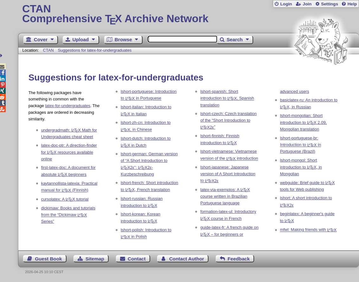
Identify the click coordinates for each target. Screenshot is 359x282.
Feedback (239, 258)
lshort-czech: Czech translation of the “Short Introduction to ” (228, 120)
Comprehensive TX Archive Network (188, 14)
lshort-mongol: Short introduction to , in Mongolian (301, 167)
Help (352, 4)
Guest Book (48, 258)
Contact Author (186, 258)
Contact (137, 258)
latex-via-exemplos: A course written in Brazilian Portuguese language (225, 196)
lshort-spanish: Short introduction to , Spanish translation (227, 98)
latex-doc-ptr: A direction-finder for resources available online (69, 152)
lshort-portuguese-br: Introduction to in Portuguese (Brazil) (300, 145)
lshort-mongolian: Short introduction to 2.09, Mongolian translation (303, 122)
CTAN (48, 50)
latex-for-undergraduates (67, 105)
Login (286, 4)
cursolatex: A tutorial (65, 199)
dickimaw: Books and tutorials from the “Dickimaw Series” (68, 215)
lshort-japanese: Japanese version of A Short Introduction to (227, 174)
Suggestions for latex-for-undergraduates (95, 50)
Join (307, 4)
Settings (329, 4)
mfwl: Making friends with (308, 230)
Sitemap (95, 258)
